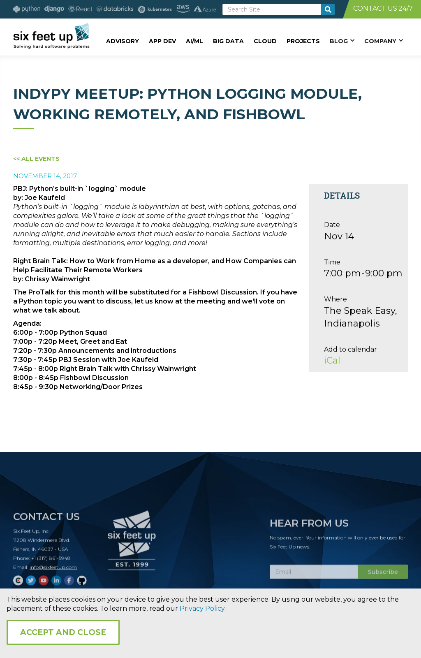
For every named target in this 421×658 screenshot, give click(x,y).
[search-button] (328, 9)
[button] (342, 41)
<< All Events (36, 159)
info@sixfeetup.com (53, 570)
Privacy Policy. (203, 608)
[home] (51, 35)
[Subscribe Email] (314, 575)
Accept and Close (63, 632)
